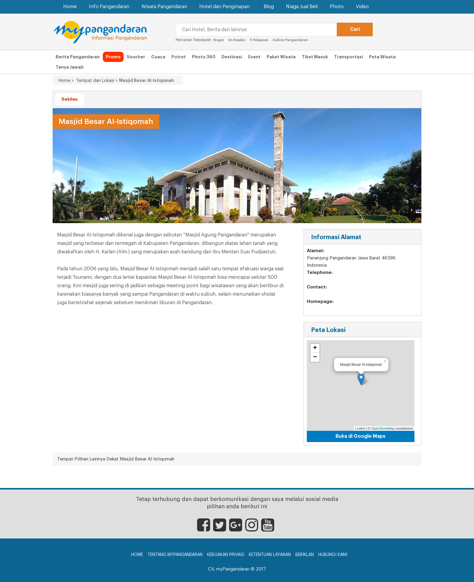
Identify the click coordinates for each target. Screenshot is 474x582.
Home (70, 6)
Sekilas (69, 99)
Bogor (219, 40)
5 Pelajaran (259, 40)
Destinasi (232, 57)
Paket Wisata (281, 57)
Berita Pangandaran (78, 57)
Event (254, 57)
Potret (178, 57)
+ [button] (315, 348)
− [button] (315, 357)
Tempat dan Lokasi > (96, 81)
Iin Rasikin (237, 40)
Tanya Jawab (70, 67)
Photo (337, 6)
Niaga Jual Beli (302, 6)
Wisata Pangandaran (164, 6)
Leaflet (360, 428)
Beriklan (304, 555)
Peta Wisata (382, 57)
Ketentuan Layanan (270, 555)
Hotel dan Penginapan (225, 6)
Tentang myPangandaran (175, 555)
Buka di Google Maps (360, 436)
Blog (269, 6)
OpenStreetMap (383, 428)
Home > (66, 81)
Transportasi (348, 57)
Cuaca (158, 57)
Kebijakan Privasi (225, 555)
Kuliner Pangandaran (290, 40)
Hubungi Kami (332, 555)
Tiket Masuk (315, 57)
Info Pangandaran (109, 6)
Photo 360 (204, 57)
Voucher (136, 57)
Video (362, 6)
